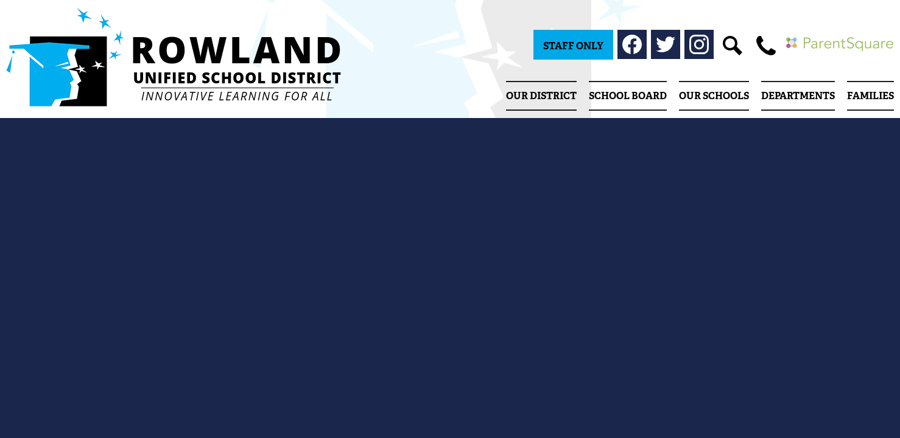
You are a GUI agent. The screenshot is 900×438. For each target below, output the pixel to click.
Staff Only (573, 46)
